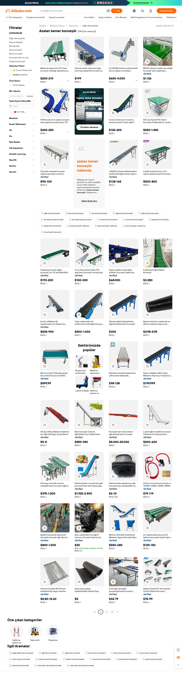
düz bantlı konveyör (74, 213)
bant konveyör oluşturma (134, 226)
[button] (108, 11)
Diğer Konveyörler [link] (90, 26)
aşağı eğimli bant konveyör (21, 653)
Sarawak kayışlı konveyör (52, 219)
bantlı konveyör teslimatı (78, 226)
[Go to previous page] (95, 611)
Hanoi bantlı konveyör (51, 232)
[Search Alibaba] (72, 10)
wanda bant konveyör (152, 659)
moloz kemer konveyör (146, 653)
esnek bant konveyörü (107, 219)
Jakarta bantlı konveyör (46, 659)
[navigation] (21, 319)
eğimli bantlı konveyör (123, 213)
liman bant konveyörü (95, 653)
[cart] (143, 11)
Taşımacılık (73, 26)
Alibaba (42, 26)
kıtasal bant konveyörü (100, 659)
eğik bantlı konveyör (50, 213)
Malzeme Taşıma (57, 26)
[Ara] (116, 11)
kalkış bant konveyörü (159, 219)
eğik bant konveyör (48, 653)
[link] (178, 650)
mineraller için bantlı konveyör (48, 665)
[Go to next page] (117, 611)
